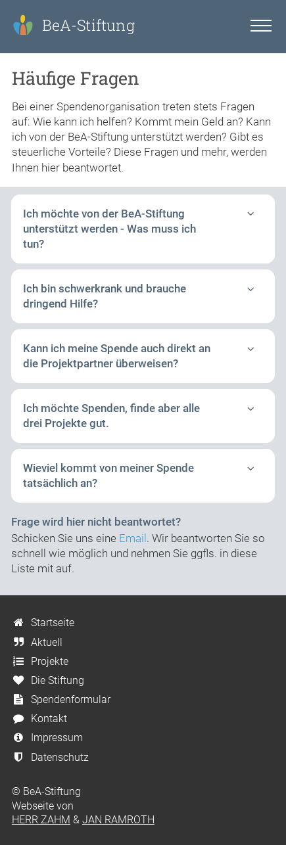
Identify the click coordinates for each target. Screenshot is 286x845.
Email (133, 538)
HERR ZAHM (41, 819)
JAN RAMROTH (118, 819)
